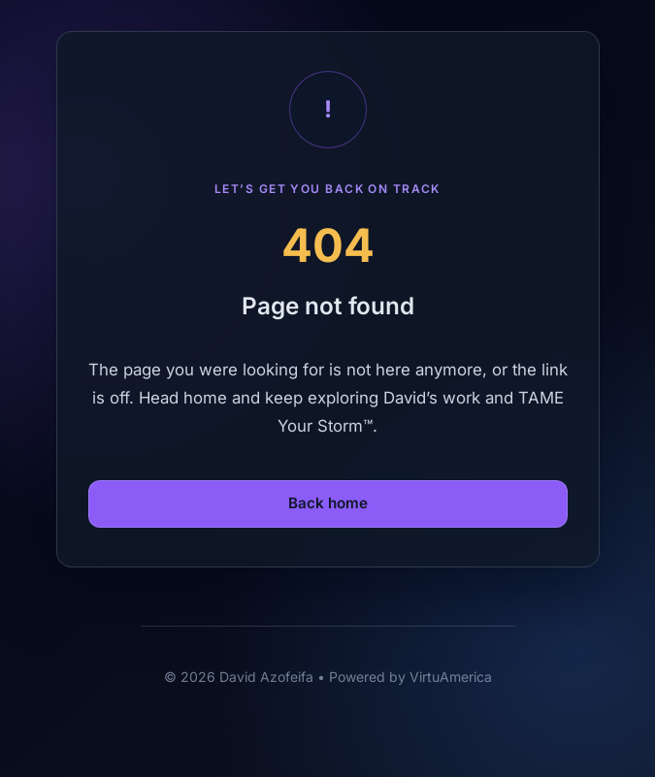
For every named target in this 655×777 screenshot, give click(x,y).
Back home (328, 503)
